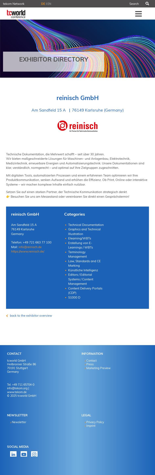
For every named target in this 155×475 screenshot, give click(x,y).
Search (147, 4)
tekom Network (13, 4)
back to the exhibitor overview (30, 315)
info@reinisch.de (30, 247)
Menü (138, 14)
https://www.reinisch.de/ (27, 251)
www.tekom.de (17, 392)
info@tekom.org (17, 388)
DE (43, 4)
